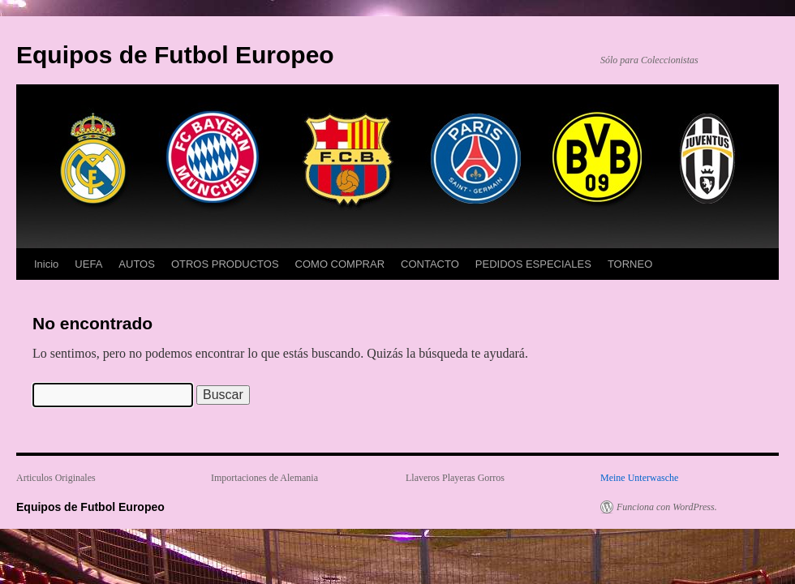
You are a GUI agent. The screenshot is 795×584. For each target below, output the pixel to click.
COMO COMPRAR (340, 264)
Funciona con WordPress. (667, 507)
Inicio (46, 264)
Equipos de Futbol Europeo (175, 54)
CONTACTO (430, 264)
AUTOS (136, 264)
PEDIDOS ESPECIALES (533, 264)
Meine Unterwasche (639, 477)
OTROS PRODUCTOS (225, 264)
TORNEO (630, 264)
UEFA (88, 264)
